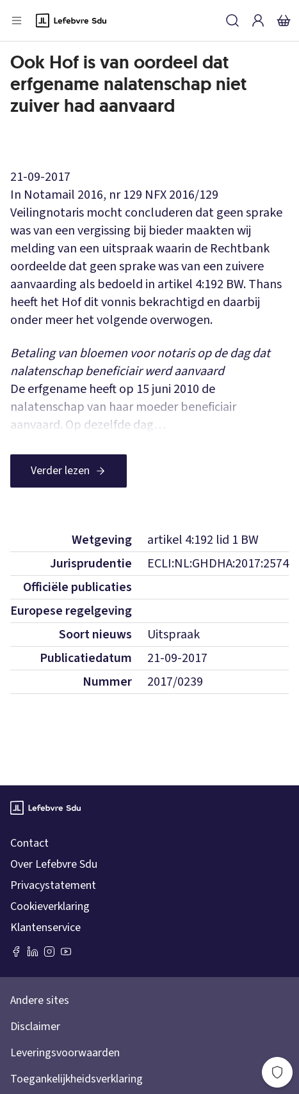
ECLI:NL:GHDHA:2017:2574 (218, 564)
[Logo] (71, 20)
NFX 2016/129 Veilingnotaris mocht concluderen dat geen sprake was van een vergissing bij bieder (146, 213)
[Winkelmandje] (283, 20)
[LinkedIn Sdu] (32, 951)
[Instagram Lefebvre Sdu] (49, 951)
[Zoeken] (232, 20)
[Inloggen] (258, 20)
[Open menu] (17, 20)
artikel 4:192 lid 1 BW (203, 540)
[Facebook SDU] (16, 951)
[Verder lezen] (68, 471)
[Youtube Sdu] (66, 951)
